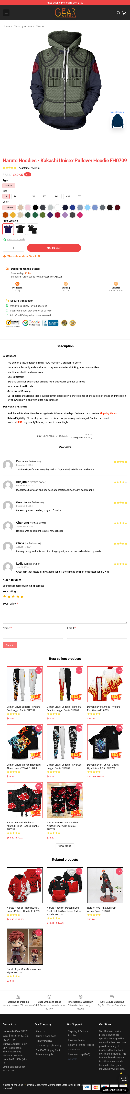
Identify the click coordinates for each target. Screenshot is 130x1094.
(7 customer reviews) (29, 168)
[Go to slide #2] (65, 139)
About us (40, 1031)
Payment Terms (76, 1040)
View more (65, 846)
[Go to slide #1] (47, 139)
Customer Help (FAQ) (79, 1054)
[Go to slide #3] (82, 139)
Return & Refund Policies (81, 1044)
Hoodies (88, 434)
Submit (10, 645)
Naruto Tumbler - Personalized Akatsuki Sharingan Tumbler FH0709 (63, 826)
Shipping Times (108, 413)
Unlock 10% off (124, 1079)
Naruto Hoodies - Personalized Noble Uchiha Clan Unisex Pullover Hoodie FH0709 (64, 911)
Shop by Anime (23, 26)
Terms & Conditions (46, 1036)
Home (6, 26)
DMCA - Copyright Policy (48, 1045)
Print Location (10, 220)
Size (5, 191)
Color (5, 201)
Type (5, 180)
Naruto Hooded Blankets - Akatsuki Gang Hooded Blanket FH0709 (23, 826)
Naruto (40, 26)
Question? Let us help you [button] (114, 1090)
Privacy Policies (44, 1040)
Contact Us (74, 1049)
